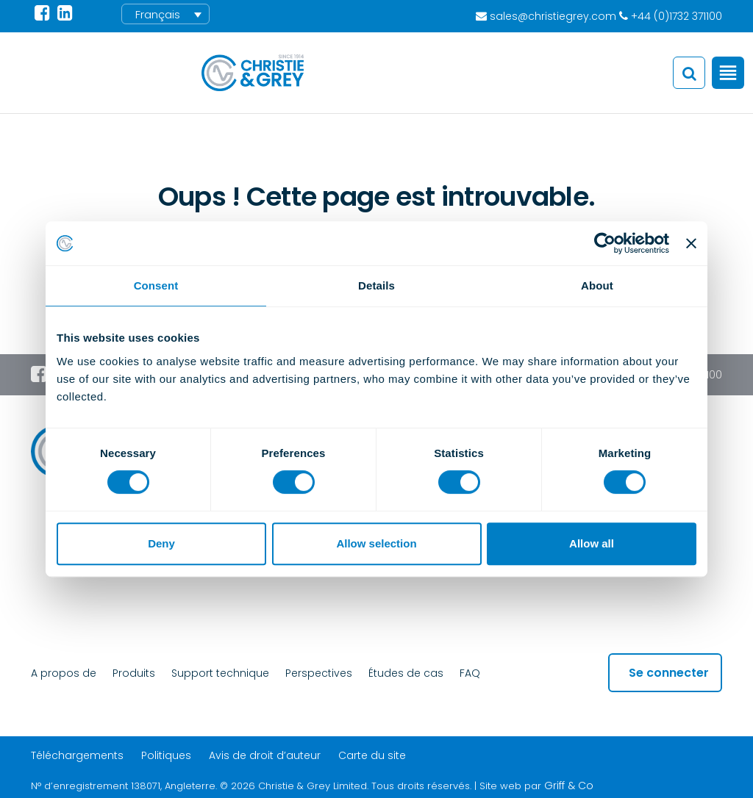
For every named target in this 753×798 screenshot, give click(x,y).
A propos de (63, 673)
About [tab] (597, 285)
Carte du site (372, 755)
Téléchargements (77, 755)
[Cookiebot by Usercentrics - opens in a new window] (604, 243)
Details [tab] (376, 285)
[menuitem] (165, 14)
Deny (161, 543)
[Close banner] (691, 243)
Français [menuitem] (157, 14)
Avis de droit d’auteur (265, 755)
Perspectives (318, 673)
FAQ (470, 673)
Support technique (220, 673)
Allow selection (376, 543)
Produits (134, 673)
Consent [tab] (156, 285)
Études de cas (405, 673)
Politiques (166, 755)
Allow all (591, 543)
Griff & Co (568, 785)
